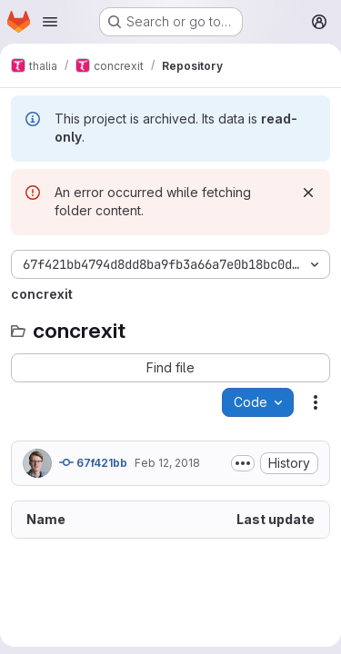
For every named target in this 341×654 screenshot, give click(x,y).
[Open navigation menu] (50, 21)
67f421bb (93, 462)
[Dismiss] (308, 192)
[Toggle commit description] (243, 463)
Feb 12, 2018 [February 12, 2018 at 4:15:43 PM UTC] (167, 463)
